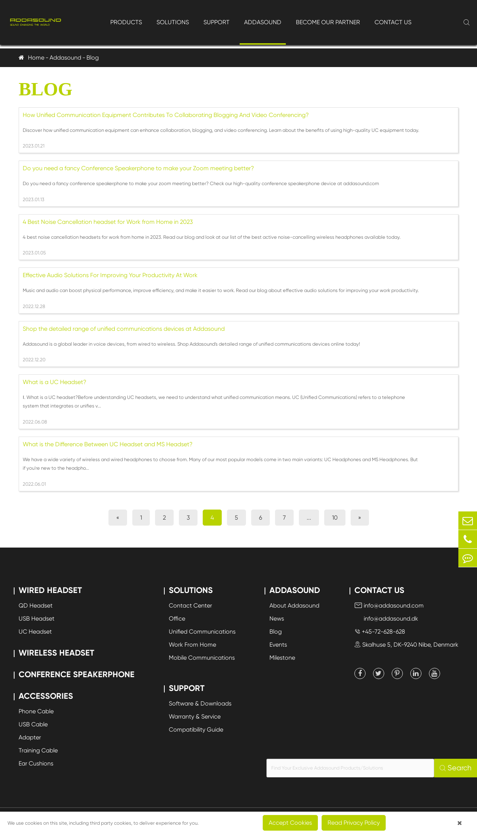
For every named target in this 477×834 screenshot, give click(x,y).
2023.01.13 (33, 199)
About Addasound (294, 605)
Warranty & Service (195, 716)
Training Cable (38, 750)
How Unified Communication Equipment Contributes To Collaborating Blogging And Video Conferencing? (166, 114)
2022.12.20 (34, 359)
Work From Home (192, 644)
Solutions (173, 22)
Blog (92, 57)
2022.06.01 (34, 484)
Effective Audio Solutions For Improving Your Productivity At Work (110, 275)
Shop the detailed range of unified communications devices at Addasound (124, 328)
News (276, 618)
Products (126, 22)
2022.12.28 (34, 306)
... (309, 517)
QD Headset (36, 605)
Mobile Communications (202, 657)
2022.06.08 (35, 422)
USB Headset (36, 618)
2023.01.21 (33, 146)
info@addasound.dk (386, 618)
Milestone (282, 657)
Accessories (46, 696)
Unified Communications (202, 631)
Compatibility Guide (196, 729)
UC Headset (35, 631)
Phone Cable (36, 711)
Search (455, 768)
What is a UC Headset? (54, 382)
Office (177, 618)
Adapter (30, 737)
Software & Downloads (200, 703)
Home (36, 57)
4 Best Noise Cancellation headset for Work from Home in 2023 (108, 221)
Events (278, 644)
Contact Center (190, 605)
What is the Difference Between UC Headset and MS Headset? (108, 444)
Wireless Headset (56, 653)
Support (216, 22)
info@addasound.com (389, 605)
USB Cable (33, 724)
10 (335, 517)
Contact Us (393, 22)
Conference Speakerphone (77, 674)
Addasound (262, 22)
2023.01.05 (34, 253)
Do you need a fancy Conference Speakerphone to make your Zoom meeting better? (138, 168)
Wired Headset (50, 590)
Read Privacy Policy (354, 822)
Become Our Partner (328, 22)
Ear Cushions (36, 763)
